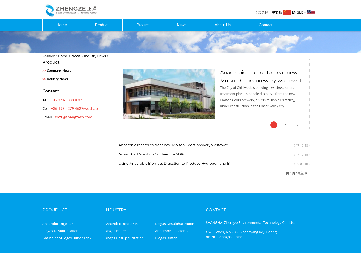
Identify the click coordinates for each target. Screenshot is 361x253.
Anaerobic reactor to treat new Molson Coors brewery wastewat (173, 145)
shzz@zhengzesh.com (73, 117)
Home (61, 25)
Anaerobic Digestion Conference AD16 (151, 154)
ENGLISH (303, 12)
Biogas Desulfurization (60, 230)
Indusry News (95, 56)
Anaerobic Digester (57, 223)
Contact (265, 25)
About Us (223, 25)
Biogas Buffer (115, 230)
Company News (56, 70)
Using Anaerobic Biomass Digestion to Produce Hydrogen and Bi (175, 163)
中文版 (281, 12)
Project (143, 25)
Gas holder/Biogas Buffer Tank (66, 238)
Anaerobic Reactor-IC (121, 223)
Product (101, 25)
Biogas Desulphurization (174, 223)
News (182, 25)
